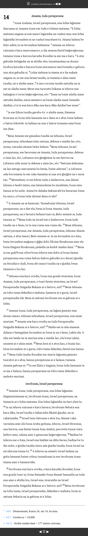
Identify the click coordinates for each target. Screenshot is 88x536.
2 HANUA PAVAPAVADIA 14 (43, 4)
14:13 (9, 523)
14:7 (8, 517)
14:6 (8, 511)
